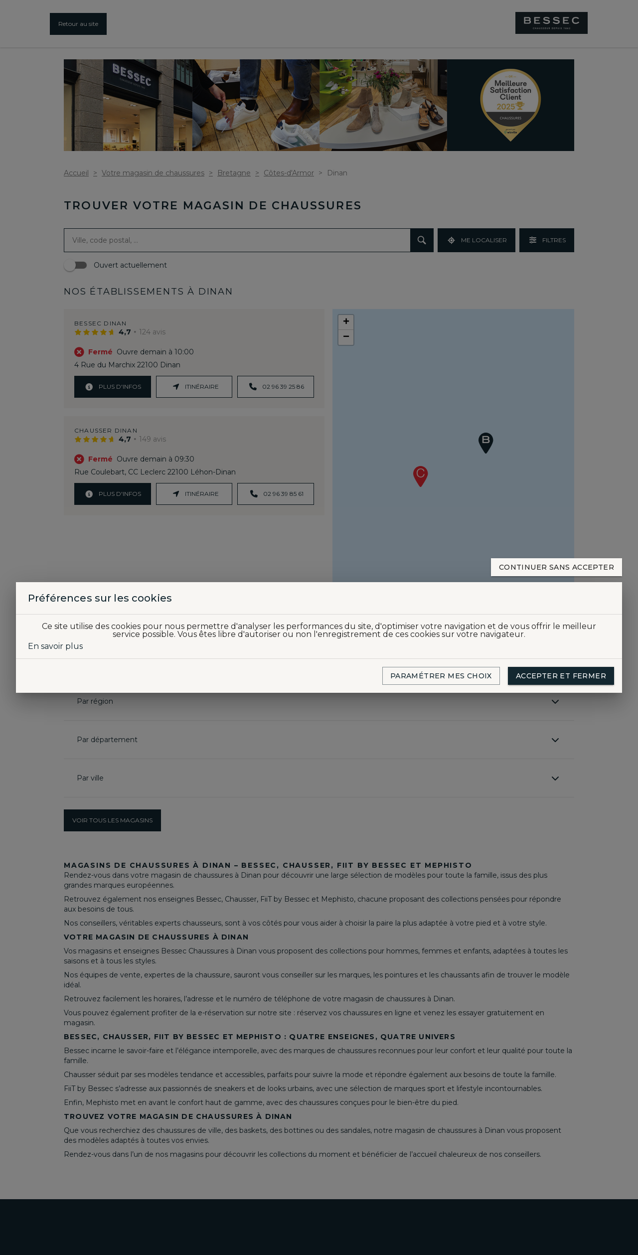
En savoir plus (55, 646)
